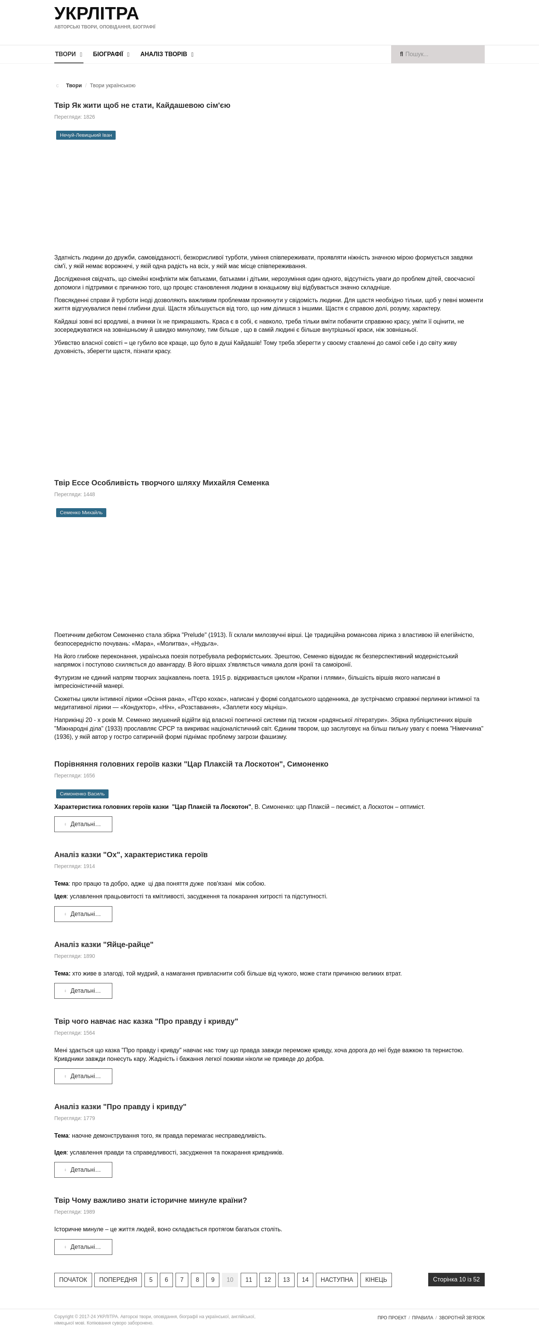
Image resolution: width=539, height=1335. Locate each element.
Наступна (337, 1280)
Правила (422, 1317)
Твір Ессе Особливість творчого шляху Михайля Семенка (161, 483)
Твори (65, 54)
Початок (73, 1280)
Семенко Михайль (81, 512)
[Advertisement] (340, 21)
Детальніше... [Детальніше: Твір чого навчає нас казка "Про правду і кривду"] (85, 1076)
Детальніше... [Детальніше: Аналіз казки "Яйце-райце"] (85, 990)
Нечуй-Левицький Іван (86, 135)
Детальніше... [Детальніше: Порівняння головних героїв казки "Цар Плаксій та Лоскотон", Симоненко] (85, 824)
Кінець (376, 1280)
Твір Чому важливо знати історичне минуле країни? (150, 1200)
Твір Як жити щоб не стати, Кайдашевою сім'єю (142, 105)
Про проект (392, 1317)
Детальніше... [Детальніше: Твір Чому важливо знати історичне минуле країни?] (85, 1247)
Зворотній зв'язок (462, 1317)
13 (286, 1280)
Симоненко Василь (82, 794)
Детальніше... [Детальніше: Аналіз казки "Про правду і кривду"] (85, 1169)
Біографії (108, 54)
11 (249, 1280)
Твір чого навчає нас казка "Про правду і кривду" (146, 1021)
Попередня (118, 1280)
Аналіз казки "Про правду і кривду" (120, 1106)
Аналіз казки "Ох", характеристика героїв (131, 854)
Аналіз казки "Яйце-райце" (103, 944)
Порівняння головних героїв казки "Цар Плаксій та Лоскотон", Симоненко (191, 764)
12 (267, 1280)
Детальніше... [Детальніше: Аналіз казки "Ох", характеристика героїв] (85, 914)
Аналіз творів (163, 54)
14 (305, 1280)
